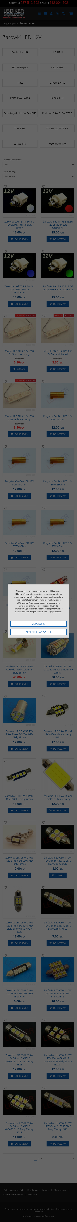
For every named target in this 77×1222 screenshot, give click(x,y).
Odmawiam (38, 623)
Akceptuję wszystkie (39, 632)
